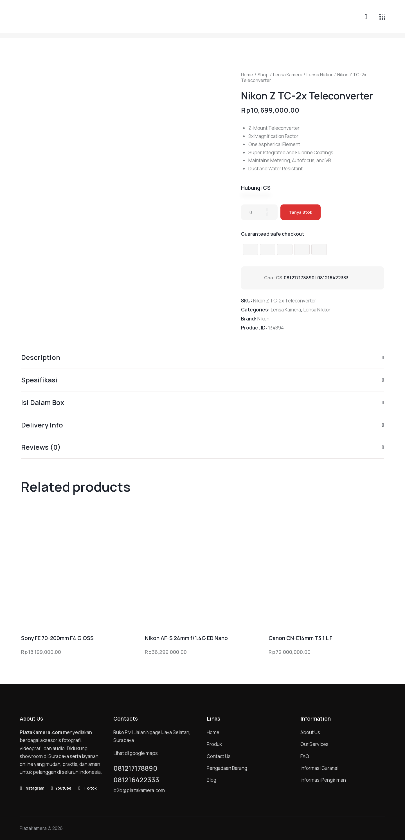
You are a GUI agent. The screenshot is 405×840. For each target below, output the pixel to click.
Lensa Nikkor (320, 75)
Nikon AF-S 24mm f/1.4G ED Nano (186, 638)
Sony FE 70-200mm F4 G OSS (57, 638)
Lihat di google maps (135, 753)
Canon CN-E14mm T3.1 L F (300, 638)
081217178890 (299, 278)
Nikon (263, 318)
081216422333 (332, 278)
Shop (263, 75)
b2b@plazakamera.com (139, 790)
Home (247, 75)
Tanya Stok (300, 212)
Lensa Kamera (287, 75)
